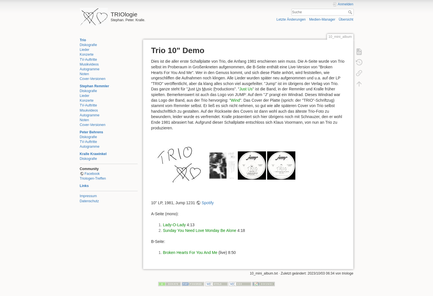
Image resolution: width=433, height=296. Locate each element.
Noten (84, 74)
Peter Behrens (91, 132)
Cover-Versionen (92, 79)
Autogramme (90, 69)
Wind (235, 100)
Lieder (84, 50)
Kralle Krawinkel (93, 154)
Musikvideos (89, 64)
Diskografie (88, 45)
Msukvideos (89, 110)
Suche (350, 12)
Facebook (92, 174)
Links (84, 186)
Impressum (88, 196)
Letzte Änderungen (291, 19)
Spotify (208, 203)
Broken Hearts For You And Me (190, 252)
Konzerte (87, 54)
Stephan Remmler (94, 86)
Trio (83, 40)
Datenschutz (89, 201)
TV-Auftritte (88, 60)
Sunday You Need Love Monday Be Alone (199, 230)
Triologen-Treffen (93, 178)
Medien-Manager (322, 19)
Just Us (245, 89)
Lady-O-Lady (174, 225)
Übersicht (346, 19)
